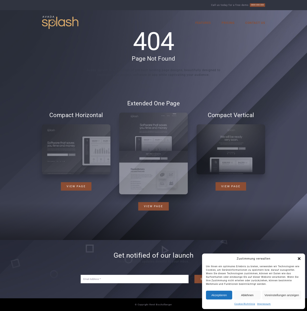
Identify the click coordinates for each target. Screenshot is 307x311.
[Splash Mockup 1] (231, 126)
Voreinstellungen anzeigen (282, 295)
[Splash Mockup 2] (75, 126)
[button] (299, 259)
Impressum (264, 304)
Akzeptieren (219, 295)
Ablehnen (247, 295)
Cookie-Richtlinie (244, 304)
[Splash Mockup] (153, 114)
